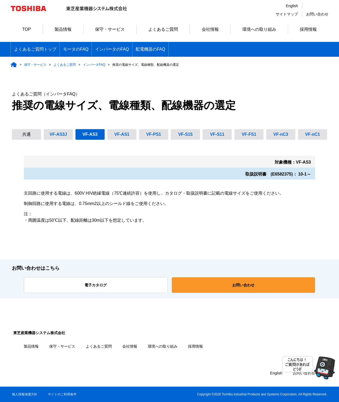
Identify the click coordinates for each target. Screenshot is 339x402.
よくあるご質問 (163, 29)
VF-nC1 (312, 134)
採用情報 (308, 29)
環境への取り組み (259, 29)
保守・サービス (110, 29)
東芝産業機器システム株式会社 (39, 333)
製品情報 (63, 29)
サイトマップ (287, 14)
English (292, 6)
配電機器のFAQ (150, 49)
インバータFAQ (94, 65)
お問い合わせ (317, 14)
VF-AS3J (58, 134)
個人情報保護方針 (24, 394)
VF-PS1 (153, 134)
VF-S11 (217, 134)
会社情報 (210, 29)
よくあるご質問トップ (35, 49)
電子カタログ (95, 285)
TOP (26, 29)
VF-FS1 (249, 134)
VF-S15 (185, 134)
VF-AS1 (122, 134)
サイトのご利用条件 (62, 394)
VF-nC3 (280, 134)
